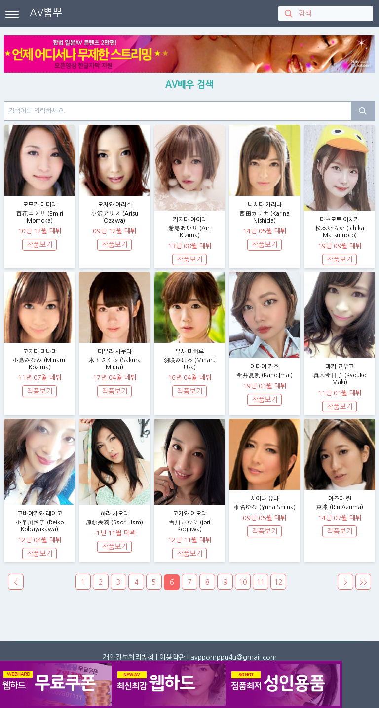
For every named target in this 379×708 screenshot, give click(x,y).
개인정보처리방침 (128, 657)
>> (363, 582)
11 (261, 582)
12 (278, 582)
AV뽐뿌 (46, 13)
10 (243, 582)
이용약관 (172, 657)
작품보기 (39, 244)
